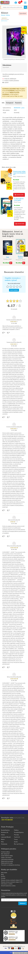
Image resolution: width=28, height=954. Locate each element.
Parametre (18, 103)
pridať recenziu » (4, 20)
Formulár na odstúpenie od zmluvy (10, 865)
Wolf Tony (17, 201)
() (6, 19)
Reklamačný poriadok (7, 861)
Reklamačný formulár (7, 863)
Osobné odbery (5, 852)
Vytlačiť (6, 82)
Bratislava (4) (4, 832)
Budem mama (20, 257)
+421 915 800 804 (7, 820)
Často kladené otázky (7, 855)
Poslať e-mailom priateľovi (11, 80)
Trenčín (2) (17, 837)
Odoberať (22, 903)
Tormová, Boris (20, 259)
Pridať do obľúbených (10, 79)
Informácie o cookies (6, 884)
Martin (3, 839)
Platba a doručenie (6, 857)
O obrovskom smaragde (19, 199)
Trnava (16, 839)
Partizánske (4, 844)
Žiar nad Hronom (18, 844)
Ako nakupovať (5, 853)
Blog (2, 874)
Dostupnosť (9, 103)
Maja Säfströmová (19, 176)
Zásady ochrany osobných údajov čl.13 (11, 880)
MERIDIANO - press (19, 108)
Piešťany (16, 830)
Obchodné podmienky (7, 859)
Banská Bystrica (5, 830)
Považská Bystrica (19, 832)
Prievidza (16, 834)
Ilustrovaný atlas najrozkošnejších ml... (19, 173)
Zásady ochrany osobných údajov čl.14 (11, 882)
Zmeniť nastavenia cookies (8, 885)
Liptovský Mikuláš (6, 837)
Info (3, 103)
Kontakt (3, 878)
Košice (3, 834)
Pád (7, 257)
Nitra (2, 841)
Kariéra (3, 876)
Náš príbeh (4, 872)
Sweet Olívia (5, 14)
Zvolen (16, 841)
